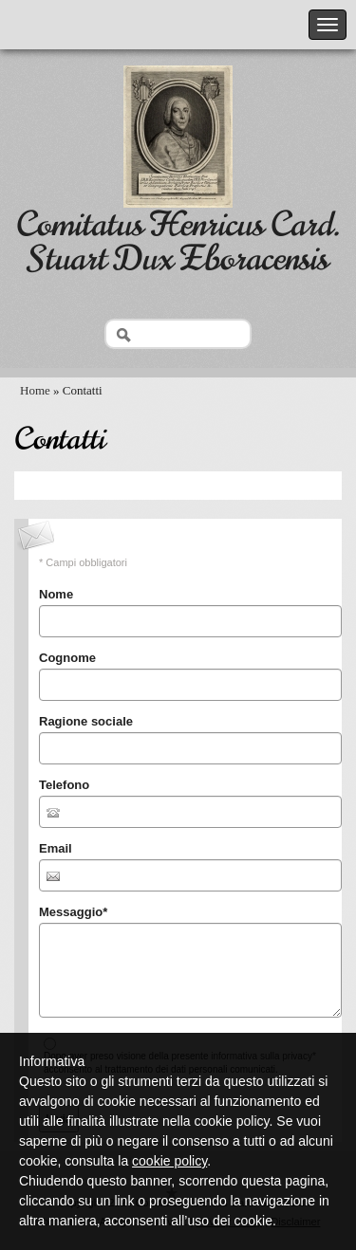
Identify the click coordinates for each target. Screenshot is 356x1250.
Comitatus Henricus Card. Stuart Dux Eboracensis (178, 241)
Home (35, 390)
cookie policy (169, 1160)
